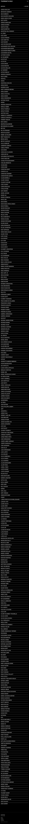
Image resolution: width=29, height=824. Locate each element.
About (2, 817)
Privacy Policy (3, 814)
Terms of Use (3, 815)
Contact (2, 818)
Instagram (2, 820)
